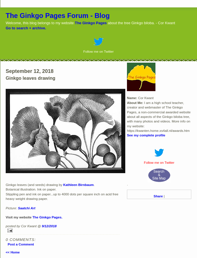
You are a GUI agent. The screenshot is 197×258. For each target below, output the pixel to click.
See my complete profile (146, 135)
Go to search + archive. (26, 28)
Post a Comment (21, 244)
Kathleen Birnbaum (78, 185)
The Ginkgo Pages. (47, 217)
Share (158, 196)
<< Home (13, 252)
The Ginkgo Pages (91, 23)
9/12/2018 (49, 226)
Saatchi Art (26, 208)
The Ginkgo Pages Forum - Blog (58, 15)
